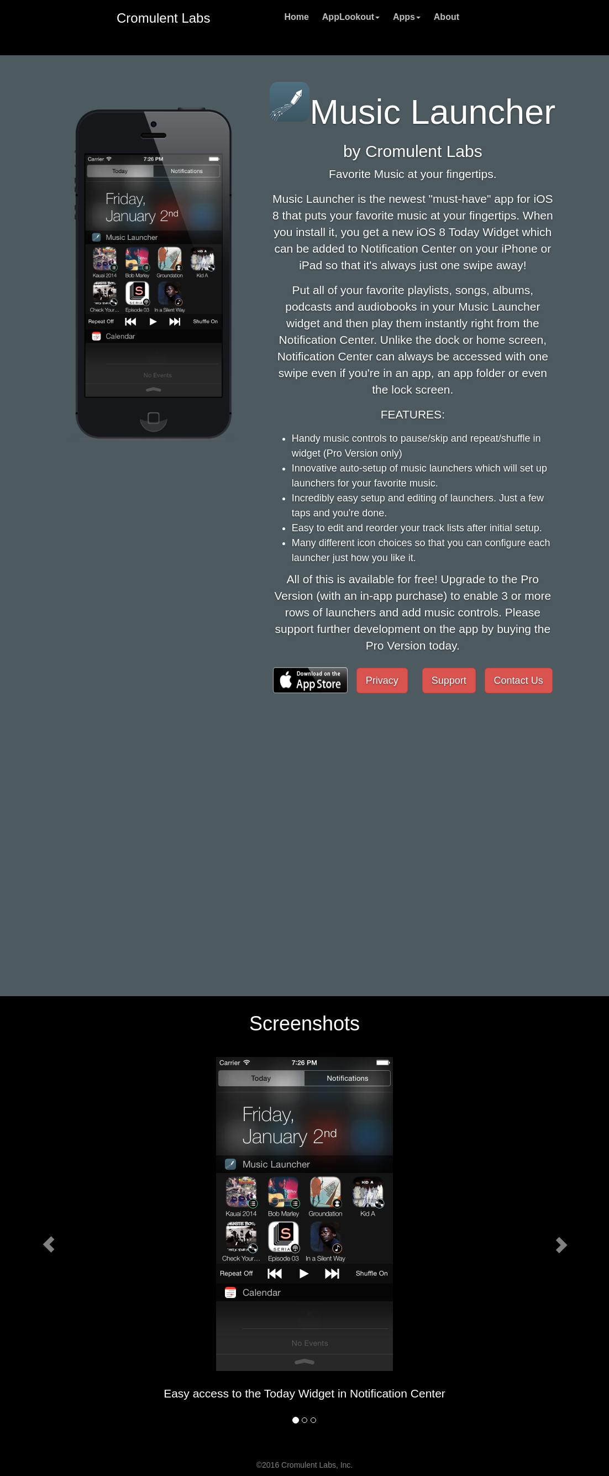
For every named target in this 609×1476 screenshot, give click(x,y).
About (446, 17)
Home (296, 17)
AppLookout (351, 17)
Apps (407, 17)
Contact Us (518, 680)
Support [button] (449, 680)
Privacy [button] (382, 680)
